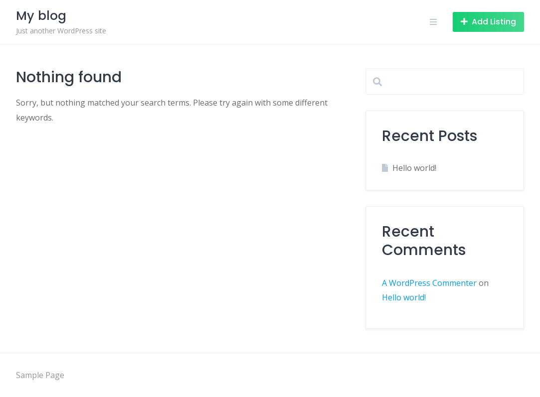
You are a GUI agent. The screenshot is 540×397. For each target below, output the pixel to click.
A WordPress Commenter (429, 282)
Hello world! (414, 167)
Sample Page (40, 375)
